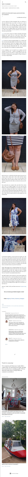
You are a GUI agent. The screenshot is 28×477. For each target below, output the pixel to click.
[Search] (25, 2)
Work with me (12, 8)
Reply (6, 344)
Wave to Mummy (6, 4)
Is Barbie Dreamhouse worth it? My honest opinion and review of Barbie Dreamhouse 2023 (13, 413)
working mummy (5, 307)
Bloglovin (9, 298)
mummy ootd (13, 305)
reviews (17, 305)
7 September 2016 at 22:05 (16, 320)
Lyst (3, 33)
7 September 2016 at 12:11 (15, 313)
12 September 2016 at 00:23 (18, 329)
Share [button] (3, 304)
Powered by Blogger (14, 473)
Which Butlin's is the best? (10, 464)
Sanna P (10, 320)
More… (18, 8)
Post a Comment (7, 416)
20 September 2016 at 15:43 (17, 338)
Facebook (17, 298)
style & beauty (21, 305)
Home (3, 8)
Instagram (22, 298)
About (6, 8)
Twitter (13, 298)
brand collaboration (7, 305)
